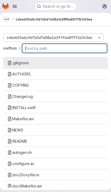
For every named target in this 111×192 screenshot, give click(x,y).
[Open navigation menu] (14, 6)
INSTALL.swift (21, 107)
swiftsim (10, 48)
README (17, 141)
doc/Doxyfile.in (23, 175)
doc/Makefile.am (24, 186)
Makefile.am (20, 119)
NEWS (15, 130)
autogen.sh (19, 152)
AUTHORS (18, 74)
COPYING (18, 85)
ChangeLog (20, 96)
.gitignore (18, 63)
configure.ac (21, 163)
